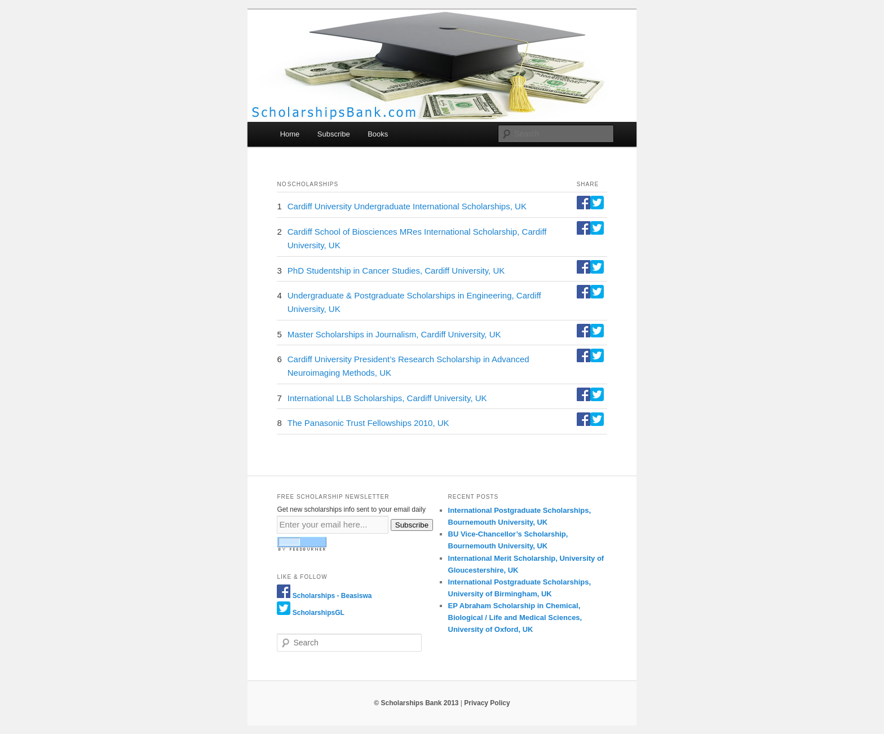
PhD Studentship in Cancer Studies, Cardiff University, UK (396, 270)
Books (378, 134)
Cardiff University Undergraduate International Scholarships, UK (407, 206)
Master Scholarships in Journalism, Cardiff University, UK (394, 334)
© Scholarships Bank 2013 (416, 703)
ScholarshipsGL (318, 613)
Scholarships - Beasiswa (332, 596)
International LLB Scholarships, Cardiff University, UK (387, 398)
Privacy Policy (487, 703)
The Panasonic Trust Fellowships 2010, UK (368, 423)
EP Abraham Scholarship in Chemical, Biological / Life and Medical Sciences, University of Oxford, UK (515, 617)
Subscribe (333, 134)
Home (290, 134)
